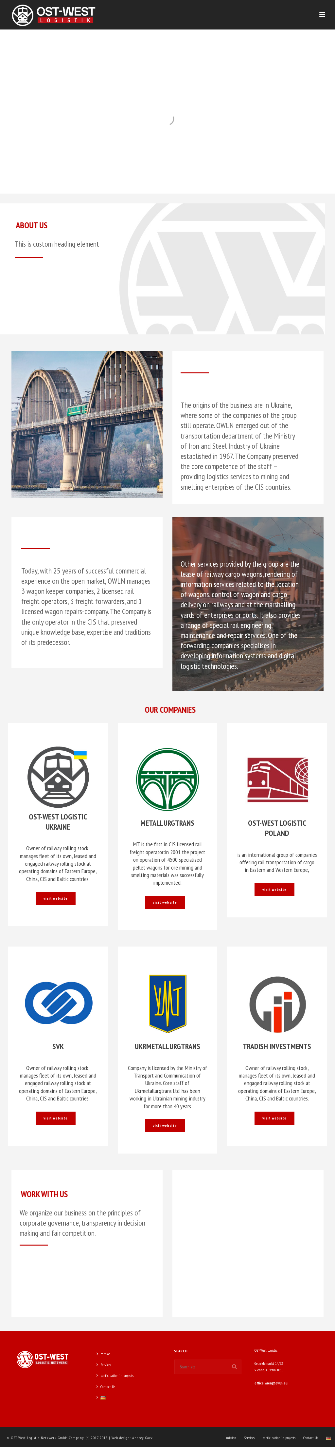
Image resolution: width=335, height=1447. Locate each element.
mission (104, 1353)
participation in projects (115, 1375)
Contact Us (106, 1386)
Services (104, 1364)
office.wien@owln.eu (271, 1383)
